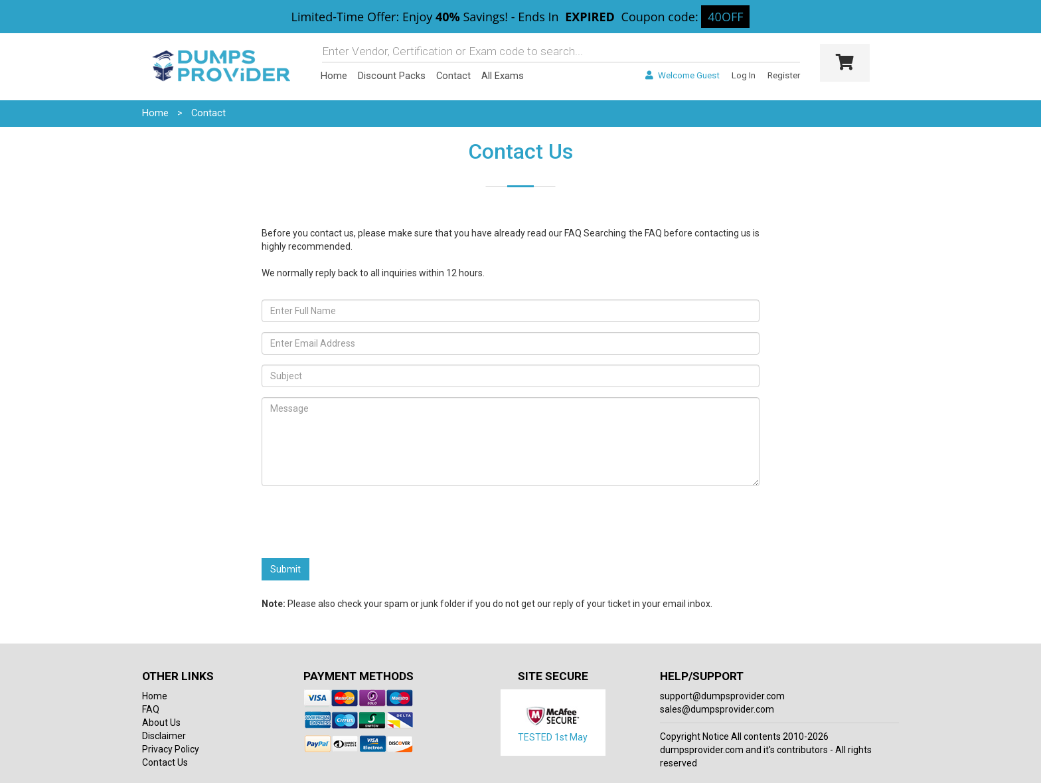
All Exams (502, 76)
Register (783, 75)
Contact (453, 76)
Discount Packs (392, 76)
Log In (744, 75)
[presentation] (362, 522)
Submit (285, 569)
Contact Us (165, 762)
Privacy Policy (170, 749)
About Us (161, 722)
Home (334, 76)
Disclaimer (164, 736)
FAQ (573, 233)
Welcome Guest (682, 75)
